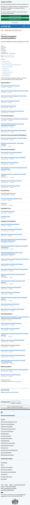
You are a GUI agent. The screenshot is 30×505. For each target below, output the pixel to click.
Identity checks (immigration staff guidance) (12, 264)
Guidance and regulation (7, 467)
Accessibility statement (19, 484)
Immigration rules (5, 70)
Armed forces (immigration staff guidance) (11, 234)
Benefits (3, 419)
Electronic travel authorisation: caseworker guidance (14, 138)
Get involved (4, 479)
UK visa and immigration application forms (11, 198)
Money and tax (4, 447)
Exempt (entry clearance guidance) (9, 162)
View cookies (15, 22)
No (19, 402)
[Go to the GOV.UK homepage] (5, 26)
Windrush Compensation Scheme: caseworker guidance (14, 369)
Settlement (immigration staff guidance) (11, 287)
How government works (6, 476)
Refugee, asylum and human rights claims (13, 30)
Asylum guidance (5, 61)
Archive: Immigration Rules (7, 211)
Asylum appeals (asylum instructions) (10, 85)
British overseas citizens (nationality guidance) (12, 340)
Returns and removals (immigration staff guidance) (13, 130)
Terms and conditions (11, 486)
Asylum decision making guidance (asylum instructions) (14, 90)
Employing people (5, 440)
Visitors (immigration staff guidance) (10, 304)
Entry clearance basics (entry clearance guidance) (13, 157)
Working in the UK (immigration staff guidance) (12, 309)
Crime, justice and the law (7, 431)
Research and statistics (6, 469)
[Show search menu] (28, 26)
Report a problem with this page (15, 406)
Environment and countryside (8, 443)
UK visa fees (4, 203)
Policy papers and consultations (8, 472)
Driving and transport (6, 436)
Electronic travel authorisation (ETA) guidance (11, 64)
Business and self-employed (7, 424)
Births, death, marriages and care (9, 422)
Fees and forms (5, 68)
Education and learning (6, 438)
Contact (3, 486)
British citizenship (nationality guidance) (11, 323)
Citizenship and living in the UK (8, 429)
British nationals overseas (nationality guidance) (13, 350)
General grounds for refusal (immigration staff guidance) (15, 259)
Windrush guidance (6, 75)
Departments (4, 462)
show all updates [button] (17, 381)
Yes (14, 402)
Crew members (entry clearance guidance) (11, 152)
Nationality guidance (6, 73)
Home (2, 30)
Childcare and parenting (6, 426)
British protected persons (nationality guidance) (13, 355)
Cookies (11, 484)
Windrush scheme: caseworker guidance (11, 374)
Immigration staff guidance (7, 72)
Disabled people (5, 433)
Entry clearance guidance (7, 66)
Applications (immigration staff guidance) (11, 229)
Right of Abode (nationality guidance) (10, 328)
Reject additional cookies (15, 19)
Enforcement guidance (6, 63)
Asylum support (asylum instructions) (10, 101)
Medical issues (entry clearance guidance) (11, 180)
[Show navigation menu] (23, 26)
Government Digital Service (7, 490)
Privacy (6, 484)
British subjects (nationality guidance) (10, 345)
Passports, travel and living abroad (9, 450)
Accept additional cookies (15, 16)
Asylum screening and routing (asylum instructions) (13, 96)
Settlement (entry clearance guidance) (10, 186)
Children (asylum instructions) (8, 106)
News (2, 465)
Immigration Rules (5, 216)
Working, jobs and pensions (7, 455)
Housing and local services (7, 445)
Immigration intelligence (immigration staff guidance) (14, 269)
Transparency (4, 474)
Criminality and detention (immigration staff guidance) (14, 119)
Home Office (3, 47)
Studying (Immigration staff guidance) (10, 292)
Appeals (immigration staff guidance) (10, 224)
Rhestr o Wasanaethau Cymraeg (8, 488)
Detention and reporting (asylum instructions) (12, 111)
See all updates (12, 53)
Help (2, 484)
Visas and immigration (6, 452)
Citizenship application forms (8, 193)
